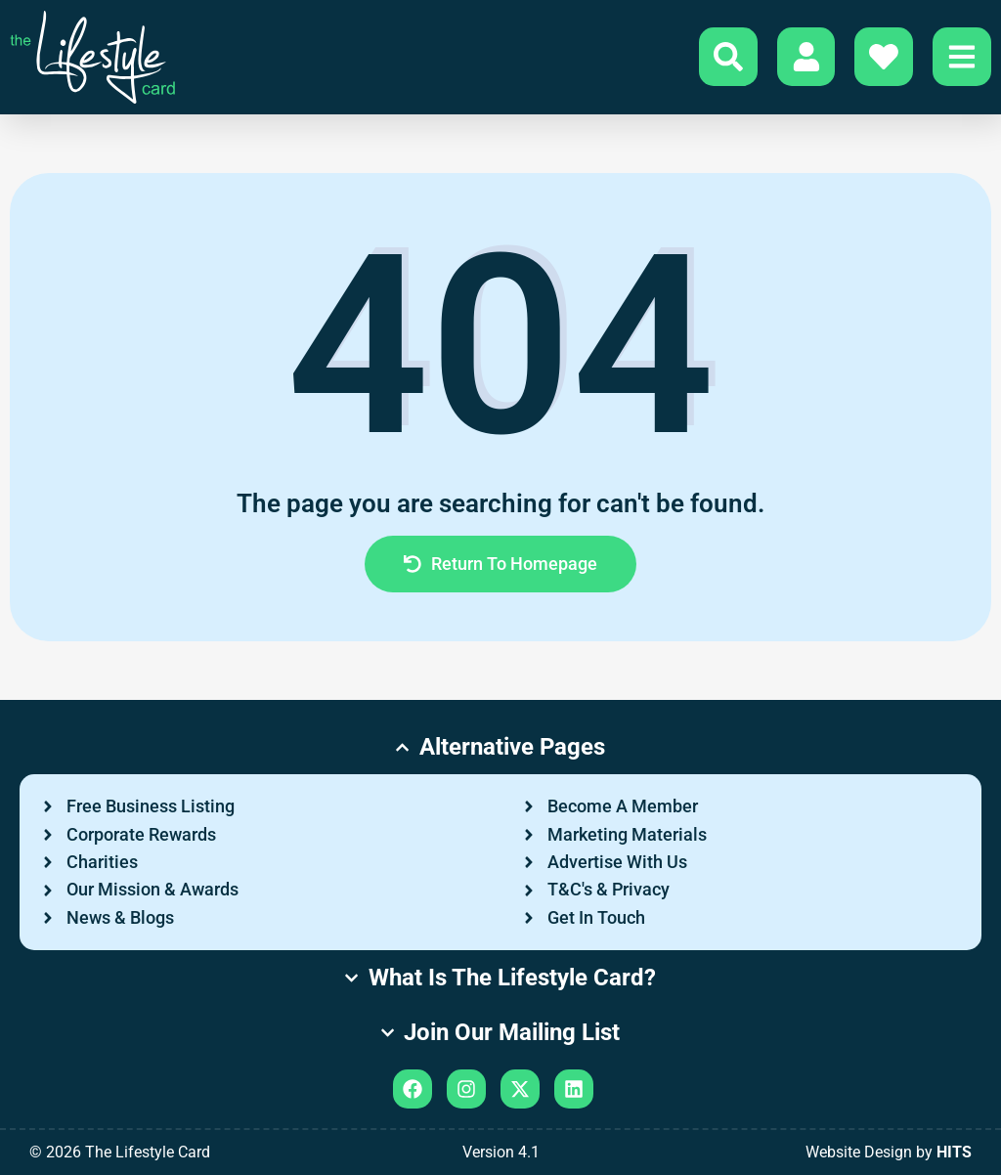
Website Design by (888, 1152)
